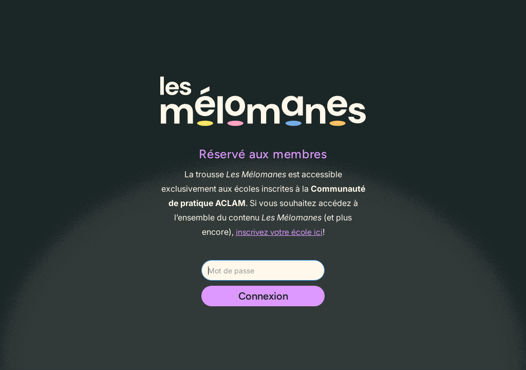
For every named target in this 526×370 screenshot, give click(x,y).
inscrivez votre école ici (279, 232)
